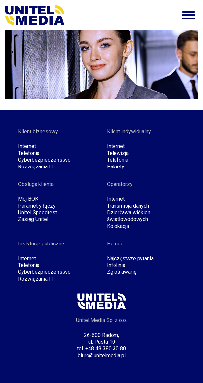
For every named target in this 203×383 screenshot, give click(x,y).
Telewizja (118, 153)
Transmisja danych (128, 206)
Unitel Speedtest (37, 212)
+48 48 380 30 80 (105, 348)
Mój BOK (28, 199)
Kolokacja (118, 226)
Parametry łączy (37, 206)
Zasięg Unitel (33, 219)
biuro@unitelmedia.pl (102, 355)
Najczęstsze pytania (130, 258)
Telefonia (28, 153)
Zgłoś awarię (121, 272)
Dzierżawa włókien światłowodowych (128, 215)
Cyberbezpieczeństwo (44, 160)
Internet (27, 146)
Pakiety (115, 167)
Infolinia (116, 265)
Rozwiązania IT (36, 167)
